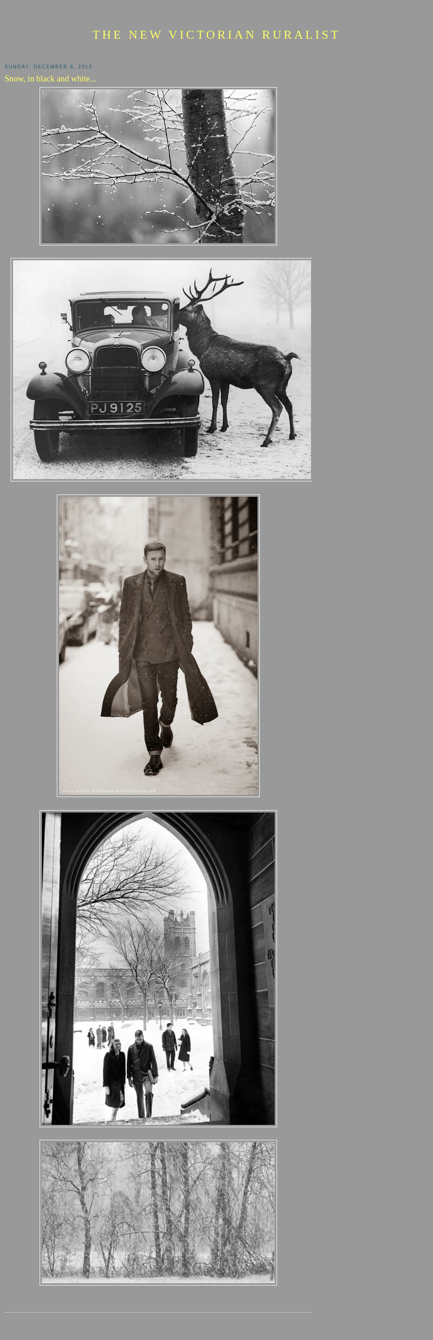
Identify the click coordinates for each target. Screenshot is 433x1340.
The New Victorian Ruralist (216, 34)
